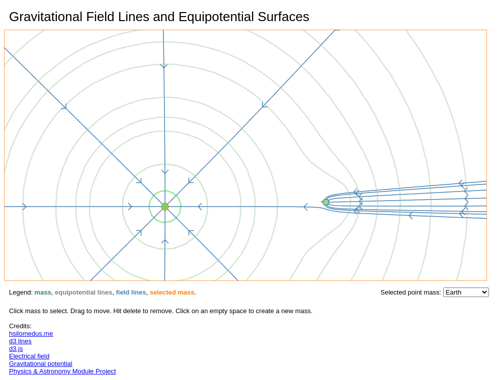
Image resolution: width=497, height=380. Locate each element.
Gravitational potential (40, 363)
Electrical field (29, 356)
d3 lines (20, 341)
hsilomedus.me (31, 333)
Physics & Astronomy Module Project (62, 371)
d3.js (16, 348)
